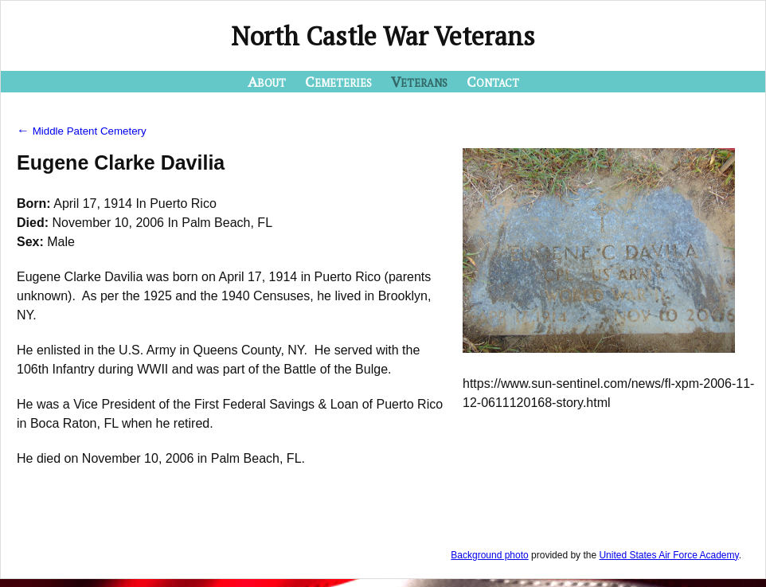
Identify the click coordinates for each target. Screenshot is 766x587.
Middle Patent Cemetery (82, 131)
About (267, 81)
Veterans (419, 81)
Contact (493, 81)
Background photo (489, 555)
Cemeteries (338, 81)
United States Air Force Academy (668, 555)
